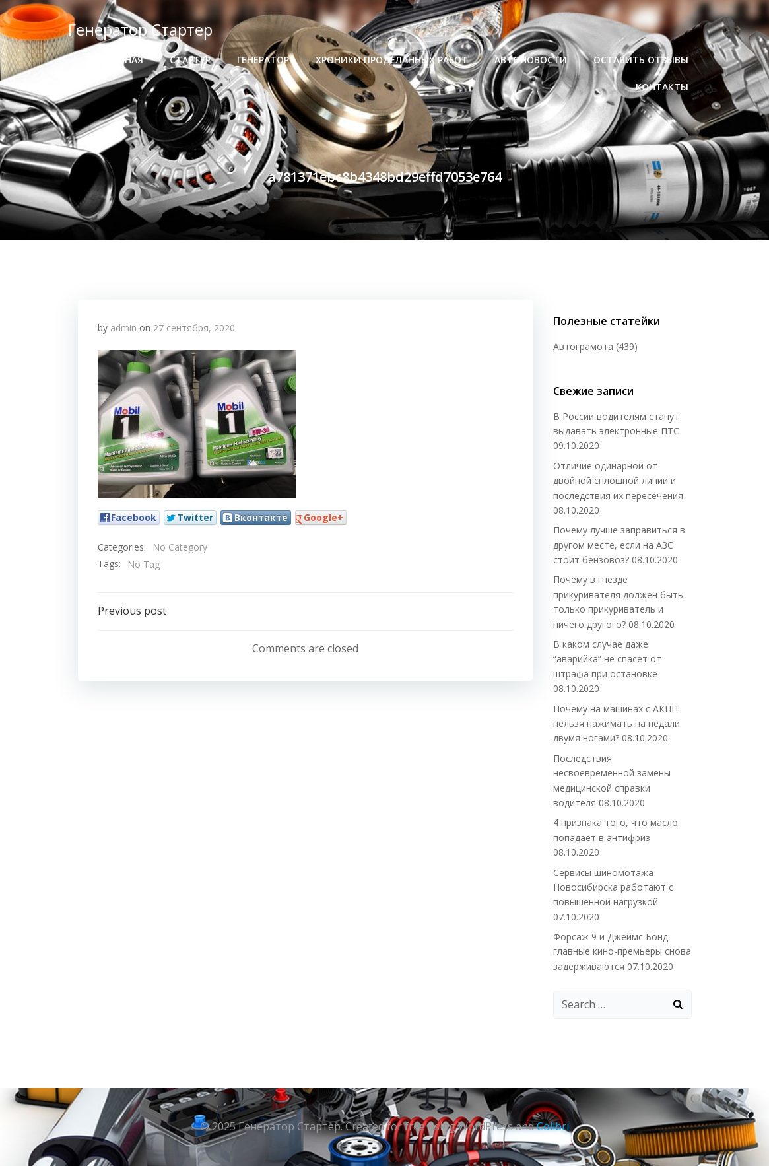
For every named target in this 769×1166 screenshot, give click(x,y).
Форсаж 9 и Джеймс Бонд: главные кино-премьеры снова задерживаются (622, 951)
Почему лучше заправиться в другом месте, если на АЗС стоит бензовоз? (619, 545)
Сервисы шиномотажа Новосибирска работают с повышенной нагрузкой (613, 887)
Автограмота (583, 346)
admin (123, 328)
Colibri (553, 1126)
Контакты (662, 87)
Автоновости (530, 59)
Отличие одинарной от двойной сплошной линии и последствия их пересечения (618, 481)
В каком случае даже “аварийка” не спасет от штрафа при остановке (607, 659)
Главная (122, 59)
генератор (263, 59)
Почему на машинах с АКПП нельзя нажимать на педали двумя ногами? (616, 724)
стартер (190, 59)
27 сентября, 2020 (194, 328)
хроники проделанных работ (392, 59)
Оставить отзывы (640, 59)
